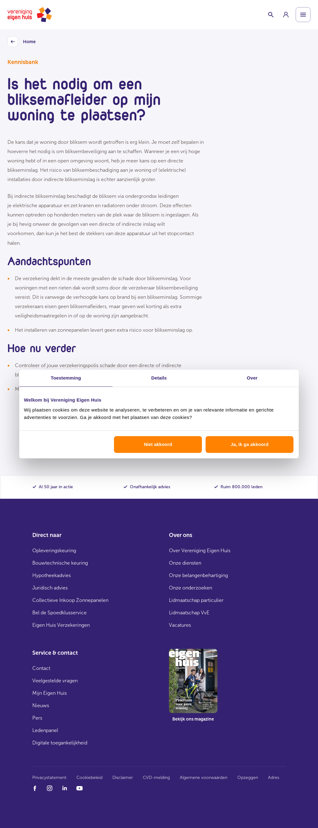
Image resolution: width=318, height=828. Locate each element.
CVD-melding (156, 777)
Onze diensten (185, 563)
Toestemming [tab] (66, 377)
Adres (273, 777)
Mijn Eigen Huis (49, 693)
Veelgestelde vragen (55, 681)
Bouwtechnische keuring (60, 563)
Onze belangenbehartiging (198, 575)
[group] (285, 14)
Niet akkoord (158, 444)
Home (21, 42)
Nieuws (40, 705)
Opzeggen (247, 777)
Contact (41, 668)
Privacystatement (49, 777)
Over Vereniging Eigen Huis (199, 550)
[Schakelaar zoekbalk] (270, 14)
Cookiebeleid (89, 777)
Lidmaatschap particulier (196, 600)
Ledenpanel (45, 730)
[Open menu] (303, 14)
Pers (37, 718)
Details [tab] (159, 377)
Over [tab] (252, 377)
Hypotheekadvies (51, 575)
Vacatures (180, 625)
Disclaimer (122, 777)
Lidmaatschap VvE (189, 613)
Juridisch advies (50, 588)
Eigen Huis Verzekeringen (61, 625)
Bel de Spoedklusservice (59, 613)
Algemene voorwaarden (203, 777)
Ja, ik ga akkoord (250, 444)
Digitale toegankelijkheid (59, 743)
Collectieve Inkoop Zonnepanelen (70, 600)
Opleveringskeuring (54, 550)
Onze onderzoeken (190, 588)
